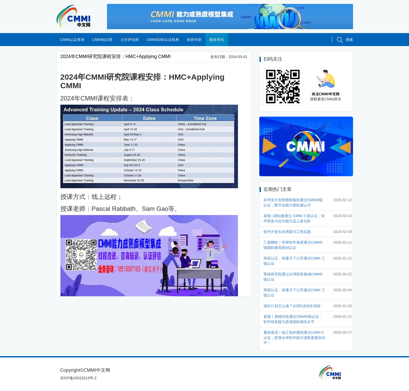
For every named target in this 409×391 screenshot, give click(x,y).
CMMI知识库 (102, 39)
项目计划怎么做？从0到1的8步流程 (291, 306)
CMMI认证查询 (72, 39)
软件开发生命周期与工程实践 (287, 232)
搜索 (345, 39)
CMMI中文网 (77, 16)
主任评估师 (130, 39)
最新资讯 (216, 39)
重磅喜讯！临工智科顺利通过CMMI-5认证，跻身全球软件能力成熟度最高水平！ (294, 337)
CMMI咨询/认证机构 (163, 39)
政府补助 (194, 39)
